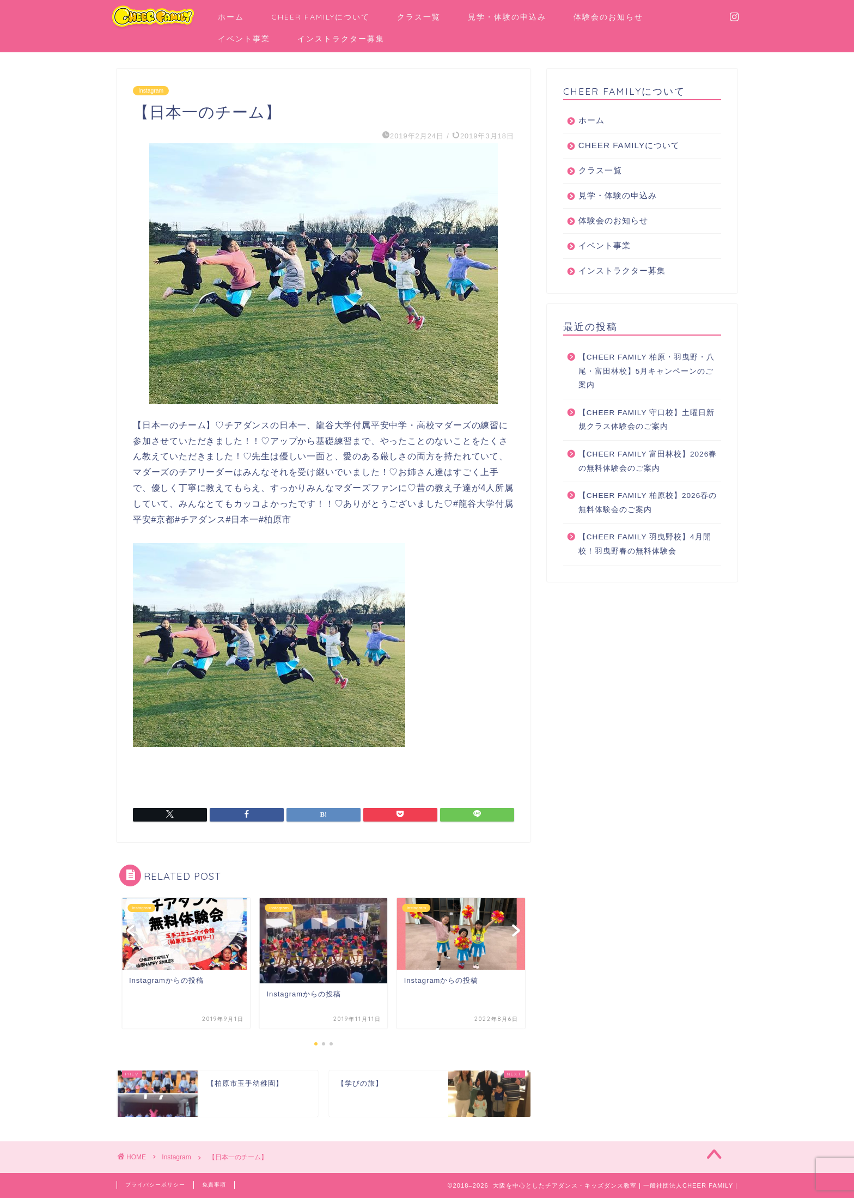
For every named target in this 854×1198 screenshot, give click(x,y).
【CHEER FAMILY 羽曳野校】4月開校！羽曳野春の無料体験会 (644, 544)
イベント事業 (244, 39)
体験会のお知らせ (608, 17)
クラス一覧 (419, 17)
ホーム (231, 17)
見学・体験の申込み (507, 17)
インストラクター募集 (341, 39)
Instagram (152, 90)
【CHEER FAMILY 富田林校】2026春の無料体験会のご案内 (647, 461)
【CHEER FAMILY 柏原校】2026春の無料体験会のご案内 (647, 502)
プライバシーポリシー (158, 1185)
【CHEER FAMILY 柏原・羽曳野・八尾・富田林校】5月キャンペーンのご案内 (646, 371)
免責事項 (221, 1185)
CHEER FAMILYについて (320, 17)
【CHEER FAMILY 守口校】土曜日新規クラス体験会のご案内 (646, 420)
